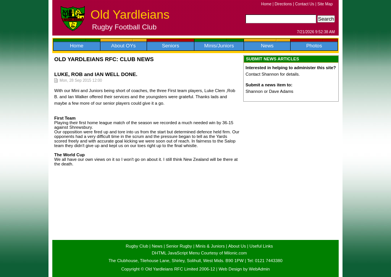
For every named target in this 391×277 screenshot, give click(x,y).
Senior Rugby (179, 246)
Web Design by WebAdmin (244, 269)
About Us (237, 246)
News (267, 46)
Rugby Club (137, 246)
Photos (314, 46)
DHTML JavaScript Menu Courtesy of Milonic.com (199, 253)
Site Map (325, 4)
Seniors (170, 46)
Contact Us (304, 4)
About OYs (123, 46)
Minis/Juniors (219, 46)
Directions (283, 4)
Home (266, 4)
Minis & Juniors (210, 246)
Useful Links (261, 246)
